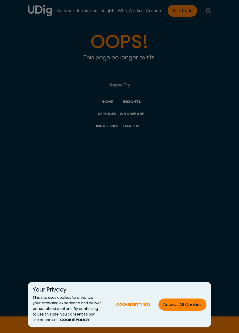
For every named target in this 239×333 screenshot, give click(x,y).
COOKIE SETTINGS (133, 304)
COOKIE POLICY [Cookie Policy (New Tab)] (75, 320)
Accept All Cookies (182, 304)
